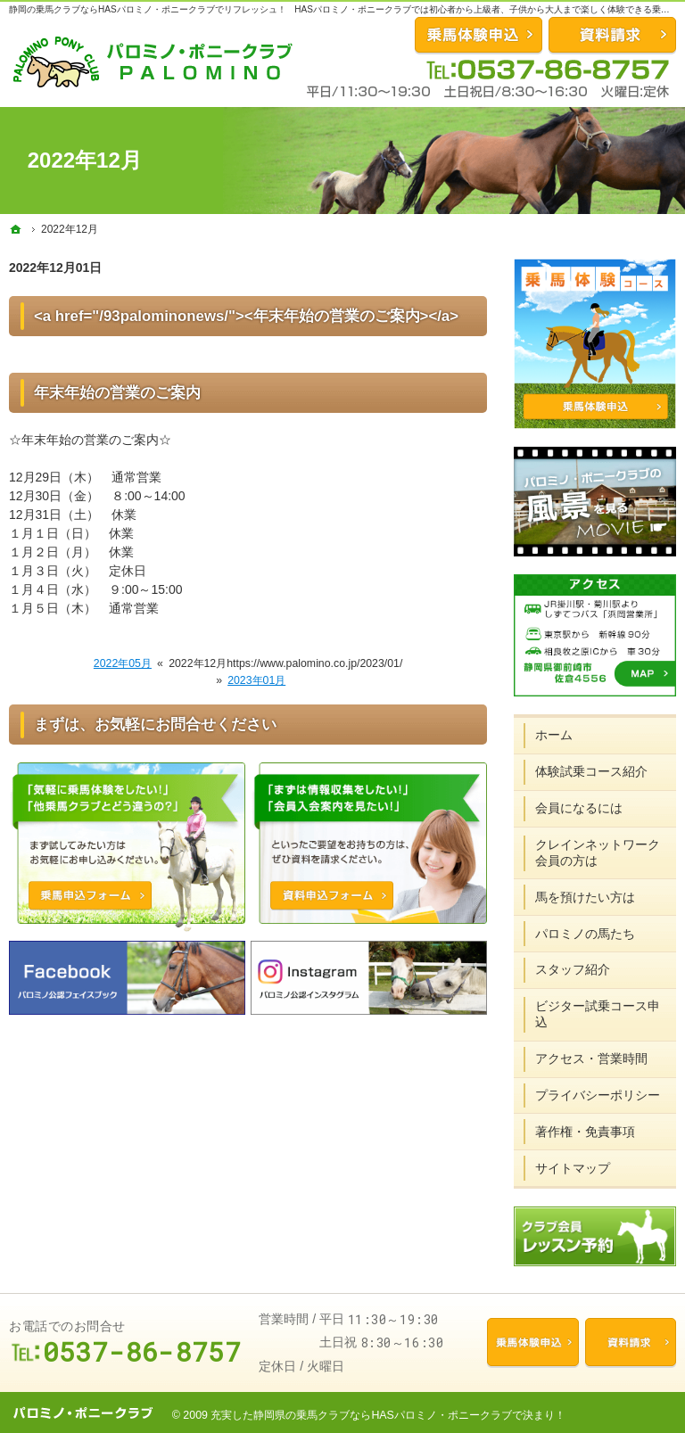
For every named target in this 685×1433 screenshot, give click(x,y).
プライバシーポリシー (597, 1095)
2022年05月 (123, 663)
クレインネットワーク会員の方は (597, 852)
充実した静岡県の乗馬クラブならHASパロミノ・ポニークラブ (360, 1415)
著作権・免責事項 (585, 1131)
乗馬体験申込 (532, 1342)
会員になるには (579, 808)
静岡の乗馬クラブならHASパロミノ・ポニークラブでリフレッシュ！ (147, 9)
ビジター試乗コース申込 (597, 1014)
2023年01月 (256, 680)
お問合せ (478, 35)
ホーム (554, 735)
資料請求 (612, 35)
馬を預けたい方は (585, 897)
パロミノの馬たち (585, 934)
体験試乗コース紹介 (591, 771)
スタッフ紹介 (572, 969)
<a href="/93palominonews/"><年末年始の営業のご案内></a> (246, 316)
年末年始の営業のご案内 (117, 392)
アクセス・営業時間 (591, 1058)
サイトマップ (572, 1168)
